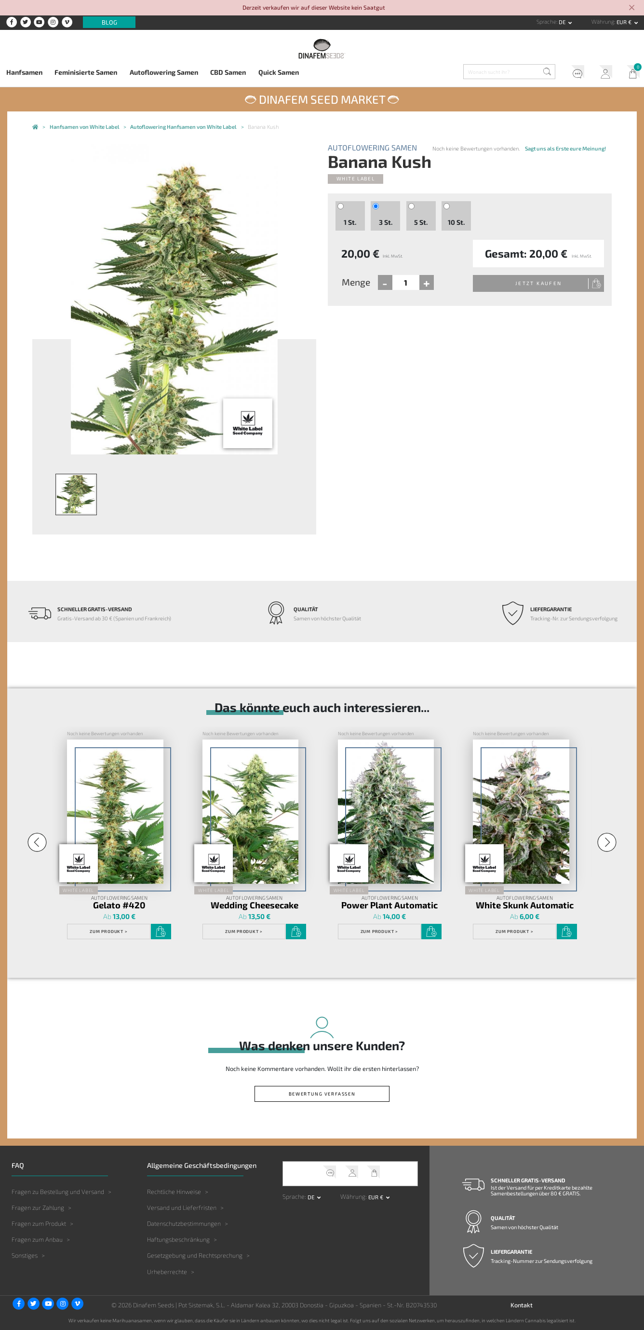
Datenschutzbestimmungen (184, 1223)
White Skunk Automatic (525, 905)
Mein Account (602, 73)
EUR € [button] (625, 22)
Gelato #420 (119, 905)
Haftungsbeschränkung (178, 1239)
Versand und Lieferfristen (181, 1207)
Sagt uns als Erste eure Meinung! (565, 148)
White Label (355, 178)
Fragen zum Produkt (39, 1223)
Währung (602, 21)
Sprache (546, 21)
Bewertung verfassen (322, 1094)
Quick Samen (278, 72)
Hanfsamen (24, 72)
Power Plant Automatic (389, 905)
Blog (109, 22)
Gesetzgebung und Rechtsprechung (194, 1255)
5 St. (421, 222)
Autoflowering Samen (164, 72)
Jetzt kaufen (538, 283)
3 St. (385, 222)
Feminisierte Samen (85, 72)
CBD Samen (228, 72)
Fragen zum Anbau (37, 1239)
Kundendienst (574, 73)
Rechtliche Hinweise (174, 1191)
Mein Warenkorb (630, 73)
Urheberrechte (167, 1271)
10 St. (456, 222)
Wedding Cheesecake (254, 905)
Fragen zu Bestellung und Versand (58, 1191)
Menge (356, 282)
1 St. (350, 222)
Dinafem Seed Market (322, 99)
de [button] (563, 22)
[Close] (631, 8)
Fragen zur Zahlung (38, 1207)
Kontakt (521, 1305)
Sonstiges (25, 1255)
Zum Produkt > (108, 931)
